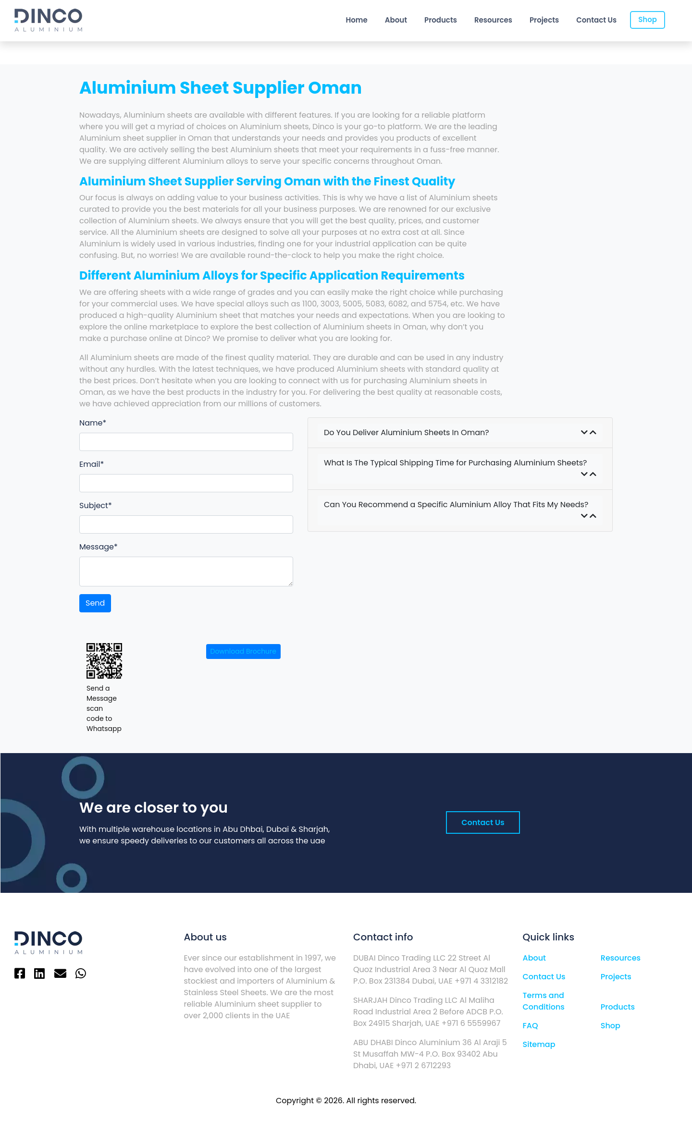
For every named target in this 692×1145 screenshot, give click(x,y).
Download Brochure (243, 651)
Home (356, 20)
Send (95, 603)
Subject (93, 505)
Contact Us (596, 20)
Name (90, 422)
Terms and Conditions (544, 1001)
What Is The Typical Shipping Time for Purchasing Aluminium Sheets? (460, 468)
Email (89, 464)
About (396, 20)
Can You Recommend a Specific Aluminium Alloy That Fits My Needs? (460, 510)
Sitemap (539, 1044)
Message (96, 546)
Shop (647, 19)
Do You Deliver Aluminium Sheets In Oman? (460, 433)
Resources (493, 20)
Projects (544, 20)
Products (440, 20)
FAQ (530, 1025)
